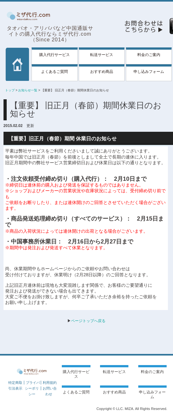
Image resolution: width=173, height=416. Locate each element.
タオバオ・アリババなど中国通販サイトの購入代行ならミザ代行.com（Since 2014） (50, 33)
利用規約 (50, 382)
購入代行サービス (54, 55)
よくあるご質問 (54, 71)
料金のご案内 (148, 55)
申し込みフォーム (148, 71)
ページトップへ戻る (88, 321)
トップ (10, 90)
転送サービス (101, 55)
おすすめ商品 (101, 71)
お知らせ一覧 (27, 90)
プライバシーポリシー (32, 388)
